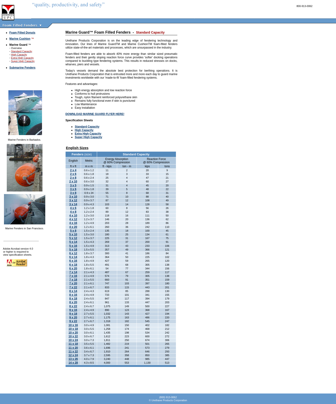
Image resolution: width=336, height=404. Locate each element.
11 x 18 (73, 343)
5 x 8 (73, 230)
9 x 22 (73, 321)
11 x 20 (73, 347)
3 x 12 (73, 200)
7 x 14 (73, 272)
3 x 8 (73, 193)
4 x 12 (73, 219)
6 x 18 (73, 264)
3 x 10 (73, 196)
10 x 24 (73, 340)
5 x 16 (73, 245)
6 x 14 (73, 257)
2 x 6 (73, 174)
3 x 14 (73, 204)
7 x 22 (73, 287)
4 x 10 (73, 215)
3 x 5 (73, 185)
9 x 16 (73, 310)
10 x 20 (73, 332)
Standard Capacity (87, 126)
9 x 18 (73, 313)
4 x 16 (73, 223)
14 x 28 (73, 362)
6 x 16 (73, 260)
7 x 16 (73, 276)
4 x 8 (73, 211)
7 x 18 (73, 279)
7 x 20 (73, 283)
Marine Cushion (19, 38)
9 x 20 (73, 317)
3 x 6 (73, 189)
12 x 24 (73, 355)
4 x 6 (73, 208)
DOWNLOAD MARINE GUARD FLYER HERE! (94, 114)
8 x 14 (73, 291)
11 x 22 (73, 351)
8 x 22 (73, 306)
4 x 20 (73, 227)
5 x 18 (73, 249)
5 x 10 (73, 234)
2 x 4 (73, 170)
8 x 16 (73, 294)
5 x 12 (73, 238)
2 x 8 (73, 177)
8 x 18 (73, 298)
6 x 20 (73, 268)
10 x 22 (73, 336)
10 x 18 (73, 329)
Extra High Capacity (88, 133)
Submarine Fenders (22, 67)
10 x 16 (73, 325)
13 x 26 (73, 359)
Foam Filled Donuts (22, 32)
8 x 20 (73, 302)
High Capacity (84, 130)
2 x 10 (73, 181)
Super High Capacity (88, 137)
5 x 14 (73, 242)
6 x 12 (73, 253)
